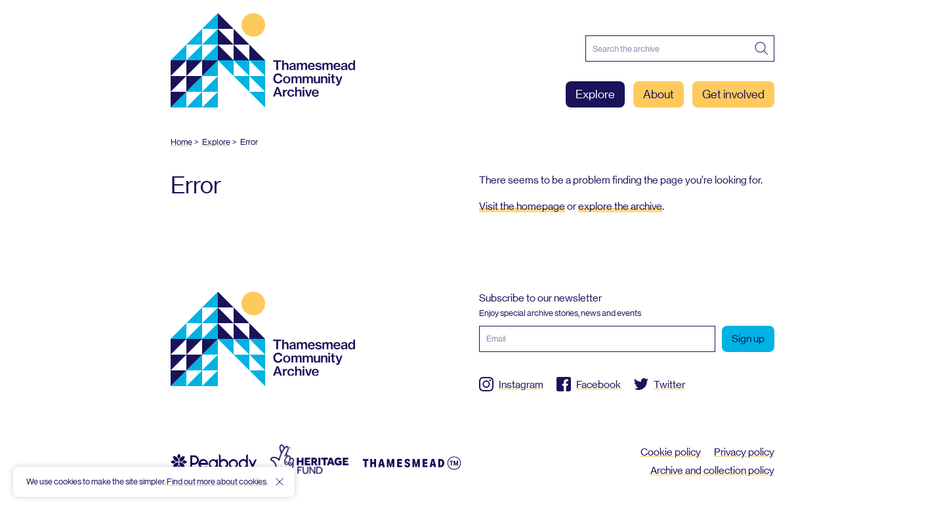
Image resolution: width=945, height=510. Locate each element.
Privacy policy (744, 452)
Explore (595, 94)
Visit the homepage (522, 206)
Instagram (521, 384)
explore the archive (620, 206)
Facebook (598, 384)
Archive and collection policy (712, 470)
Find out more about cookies (216, 481)
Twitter (669, 384)
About (658, 94)
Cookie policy (670, 452)
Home (181, 142)
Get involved (733, 94)
